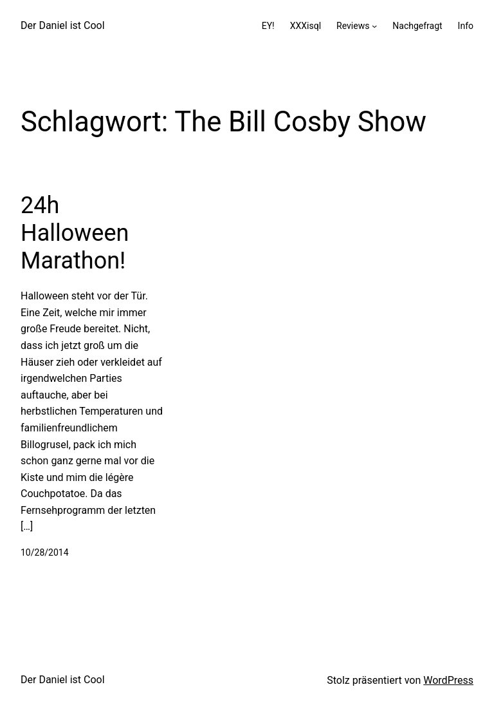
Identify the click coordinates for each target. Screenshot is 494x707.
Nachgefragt (417, 26)
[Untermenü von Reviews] (374, 25)
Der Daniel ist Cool (63, 25)
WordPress (448, 680)
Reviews (352, 26)
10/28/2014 (45, 552)
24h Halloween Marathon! (75, 233)
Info (465, 26)
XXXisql (305, 26)
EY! (268, 26)
